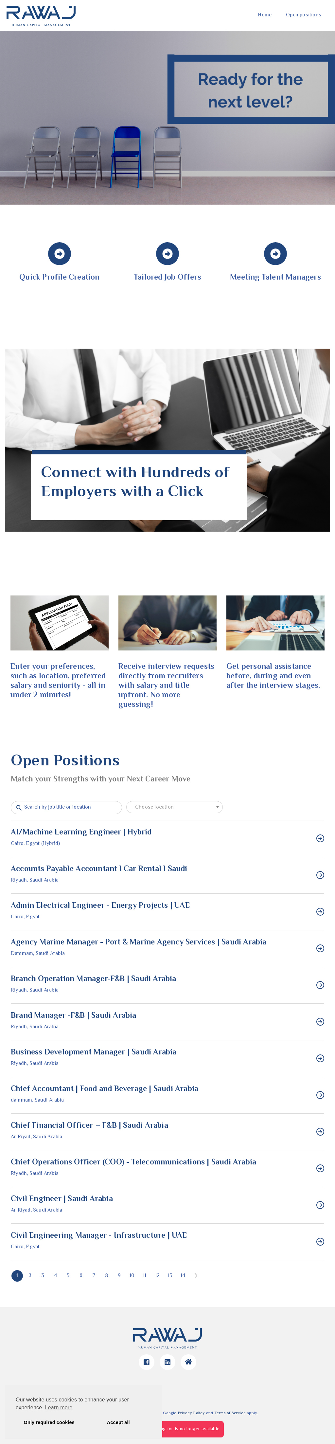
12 (157, 1276)
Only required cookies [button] (49, 1422)
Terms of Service (230, 1413)
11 (144, 1276)
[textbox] (174, 807)
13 (170, 1276)
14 (183, 1276)
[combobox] (174, 807)
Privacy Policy (191, 1413)
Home (265, 15)
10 (132, 1276)
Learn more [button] (59, 1407)
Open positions (303, 15)
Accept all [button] (118, 1422)
